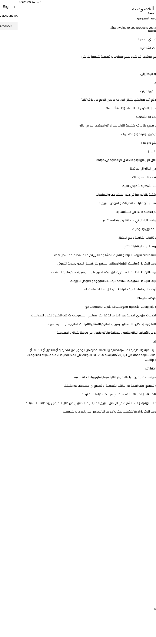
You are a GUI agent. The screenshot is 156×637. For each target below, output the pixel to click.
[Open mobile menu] (150, 2)
